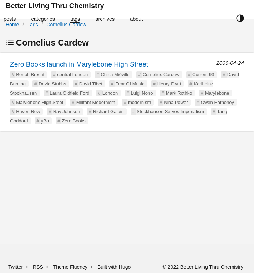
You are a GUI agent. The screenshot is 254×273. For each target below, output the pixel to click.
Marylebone (217, 93)
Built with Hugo (114, 267)
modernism (139, 102)
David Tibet (90, 83)
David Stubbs (52, 83)
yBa (45, 121)
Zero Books (73, 121)
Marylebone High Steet (39, 102)
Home (12, 24)
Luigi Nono (142, 93)
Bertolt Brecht (30, 74)
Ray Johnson (66, 111)
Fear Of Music (129, 83)
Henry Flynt (169, 83)
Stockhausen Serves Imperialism (170, 111)
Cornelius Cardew (66, 24)
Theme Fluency (71, 267)
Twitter (15, 267)
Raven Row (28, 111)
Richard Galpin (108, 111)
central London (72, 74)
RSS (38, 267)
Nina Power (176, 102)
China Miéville (115, 74)
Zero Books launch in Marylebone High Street (79, 64)
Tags (32, 24)
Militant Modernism (95, 102)
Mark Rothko (179, 93)
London (110, 93)
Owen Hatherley (217, 102)
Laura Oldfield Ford (69, 93)
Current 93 (203, 74)
